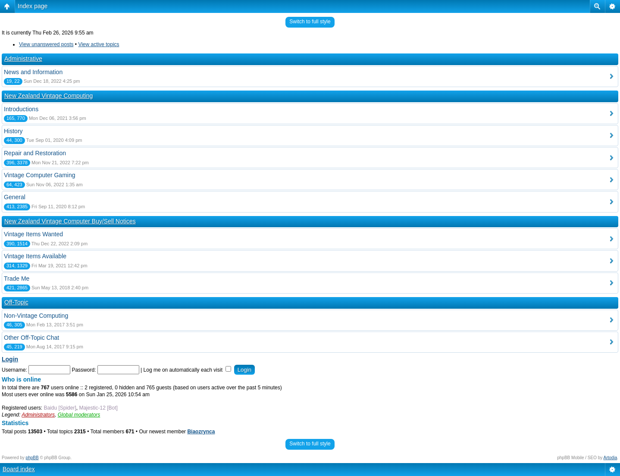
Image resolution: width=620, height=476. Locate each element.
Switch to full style (309, 22)
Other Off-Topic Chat (31, 337)
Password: (84, 370)
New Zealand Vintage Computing (48, 95)
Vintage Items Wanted (33, 234)
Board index (19, 469)
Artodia (610, 457)
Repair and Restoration (35, 153)
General (14, 197)
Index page (32, 6)
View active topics (98, 44)
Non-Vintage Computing (36, 315)
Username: (14, 370)
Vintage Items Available (35, 256)
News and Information (33, 72)
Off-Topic (16, 302)
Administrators (38, 415)
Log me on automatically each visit (188, 370)
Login (10, 359)
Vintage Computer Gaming (39, 175)
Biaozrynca (201, 432)
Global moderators (79, 415)
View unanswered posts (46, 44)
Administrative (23, 58)
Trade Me (16, 278)
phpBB (32, 457)
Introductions (21, 109)
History (13, 131)
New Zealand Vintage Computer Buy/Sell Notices (70, 221)
